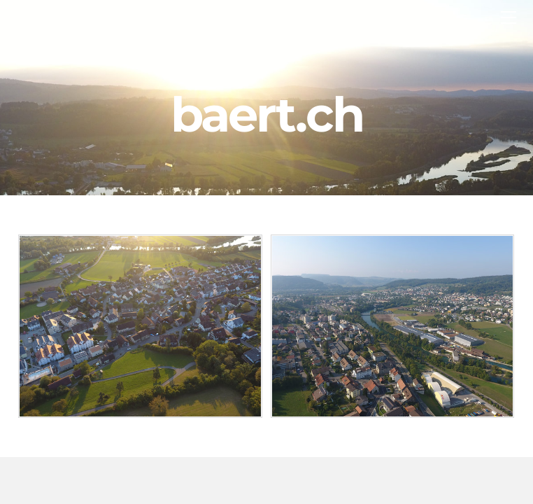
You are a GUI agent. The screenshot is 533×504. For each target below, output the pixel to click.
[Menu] (508, 17)
